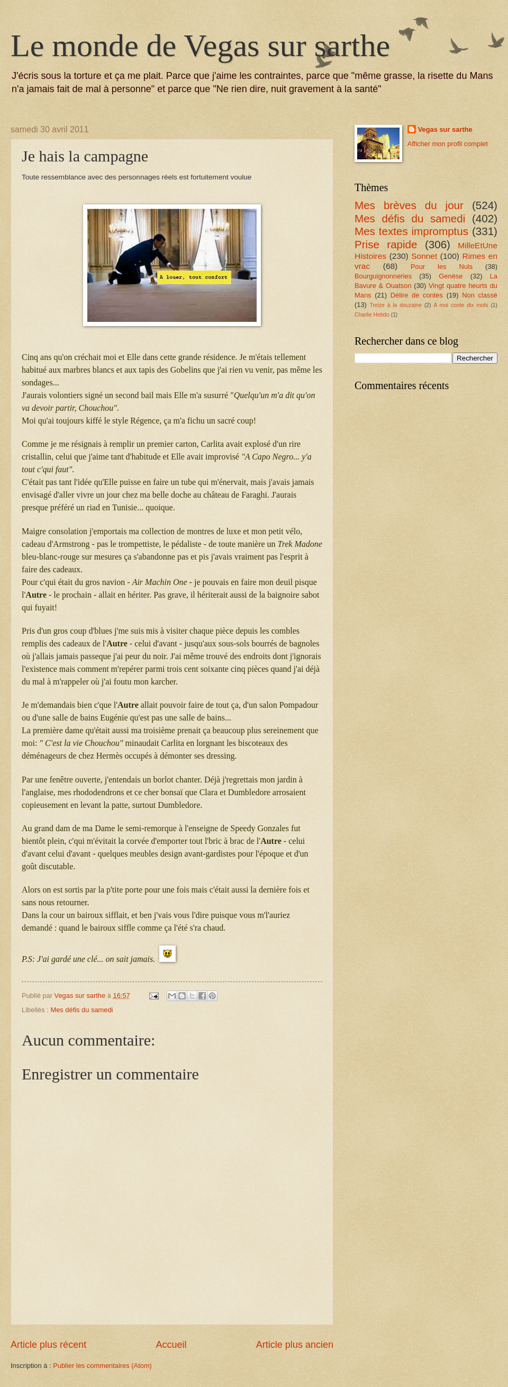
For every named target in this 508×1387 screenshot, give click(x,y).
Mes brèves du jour (409, 205)
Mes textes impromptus (411, 231)
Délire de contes (417, 295)
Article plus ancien (294, 1344)
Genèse (450, 276)
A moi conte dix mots (460, 305)
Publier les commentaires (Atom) (102, 1366)
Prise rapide (386, 244)
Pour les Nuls (442, 267)
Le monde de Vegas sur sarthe (200, 45)
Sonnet (424, 255)
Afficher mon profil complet (447, 144)
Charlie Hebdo (372, 315)
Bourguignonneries (383, 276)
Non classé (479, 295)
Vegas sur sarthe (445, 129)
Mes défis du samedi (81, 1010)
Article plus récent (48, 1344)
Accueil (171, 1344)
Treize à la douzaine (396, 305)
